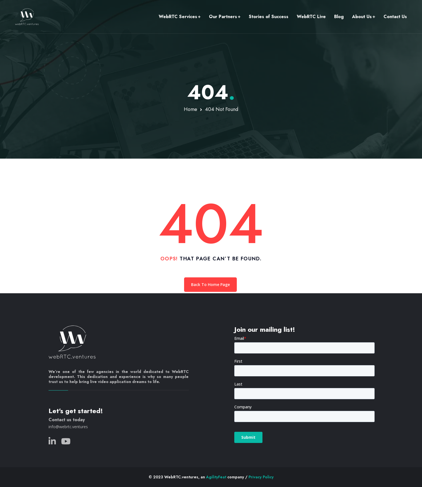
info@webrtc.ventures (68, 426)
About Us (362, 16)
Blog (339, 16)
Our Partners (223, 16)
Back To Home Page (210, 284)
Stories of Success (268, 16)
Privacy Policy (261, 477)
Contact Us (395, 16)
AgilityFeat (216, 477)
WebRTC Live (311, 16)
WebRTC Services (178, 16)
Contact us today (67, 419)
